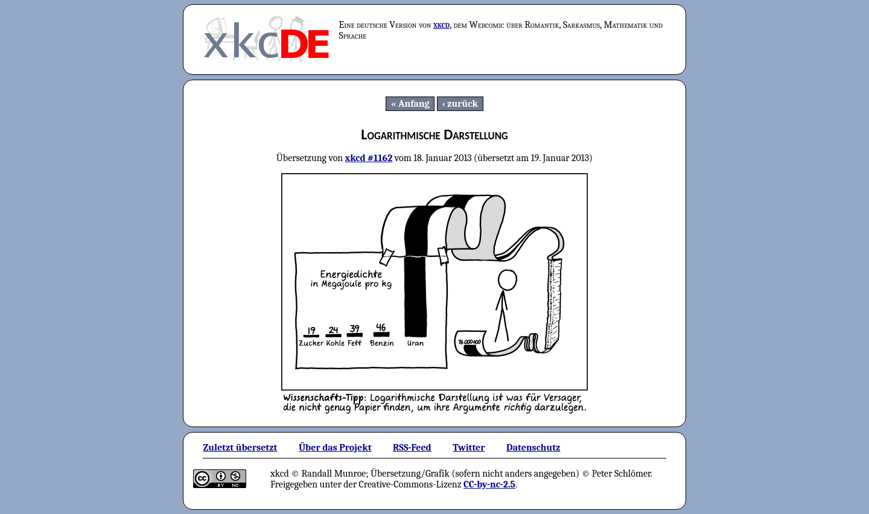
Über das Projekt (335, 447)
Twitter (469, 447)
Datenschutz (533, 447)
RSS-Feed (412, 447)
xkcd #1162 (369, 158)
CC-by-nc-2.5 (489, 484)
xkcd (441, 24)
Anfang (414, 103)
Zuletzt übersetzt (240, 447)
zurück (462, 103)
